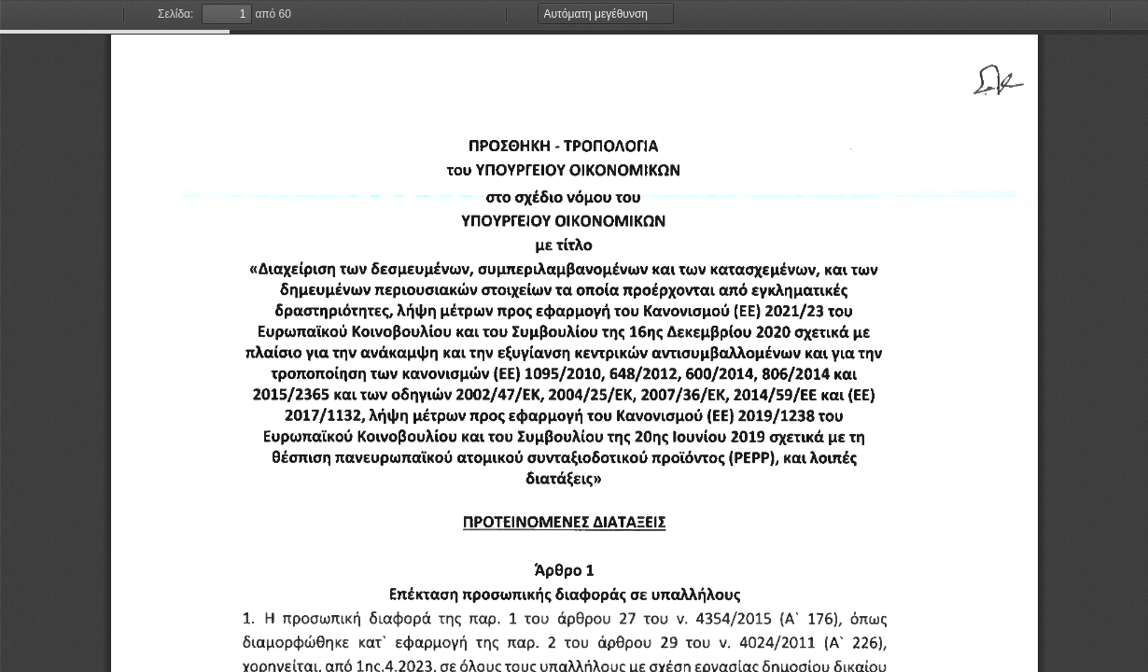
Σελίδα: (175, 14)
